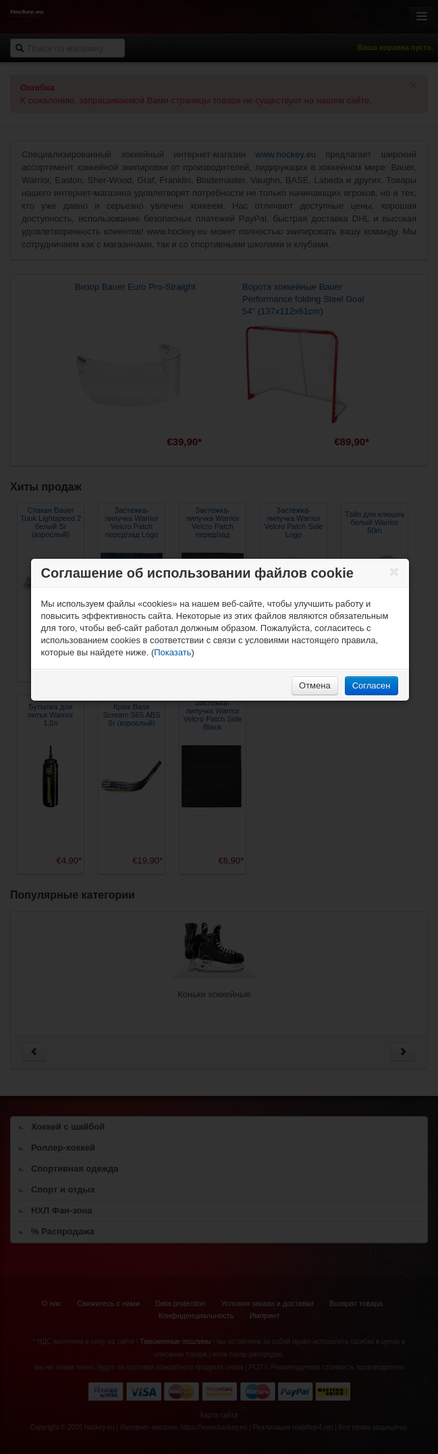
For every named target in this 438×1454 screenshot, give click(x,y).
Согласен (371, 685)
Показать (172, 652)
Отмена (315, 685)
